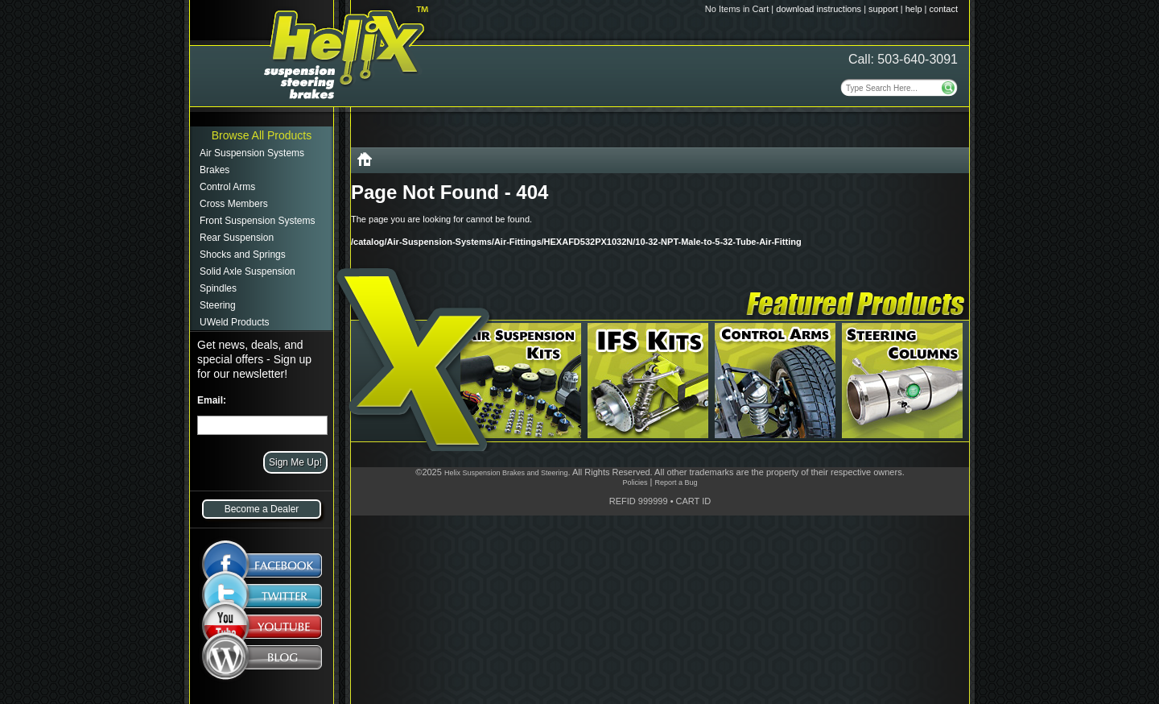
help (913, 9)
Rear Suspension (237, 237)
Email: (211, 400)
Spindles (218, 288)
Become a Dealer (262, 509)
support (883, 9)
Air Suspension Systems (252, 153)
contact (944, 9)
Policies (634, 482)
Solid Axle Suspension (247, 271)
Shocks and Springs (243, 254)
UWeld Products (234, 322)
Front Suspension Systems (257, 220)
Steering (218, 305)
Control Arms (227, 187)
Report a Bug (675, 482)
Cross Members (234, 203)
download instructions (818, 9)
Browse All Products (262, 135)
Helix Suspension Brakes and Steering (506, 473)
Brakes (214, 170)
